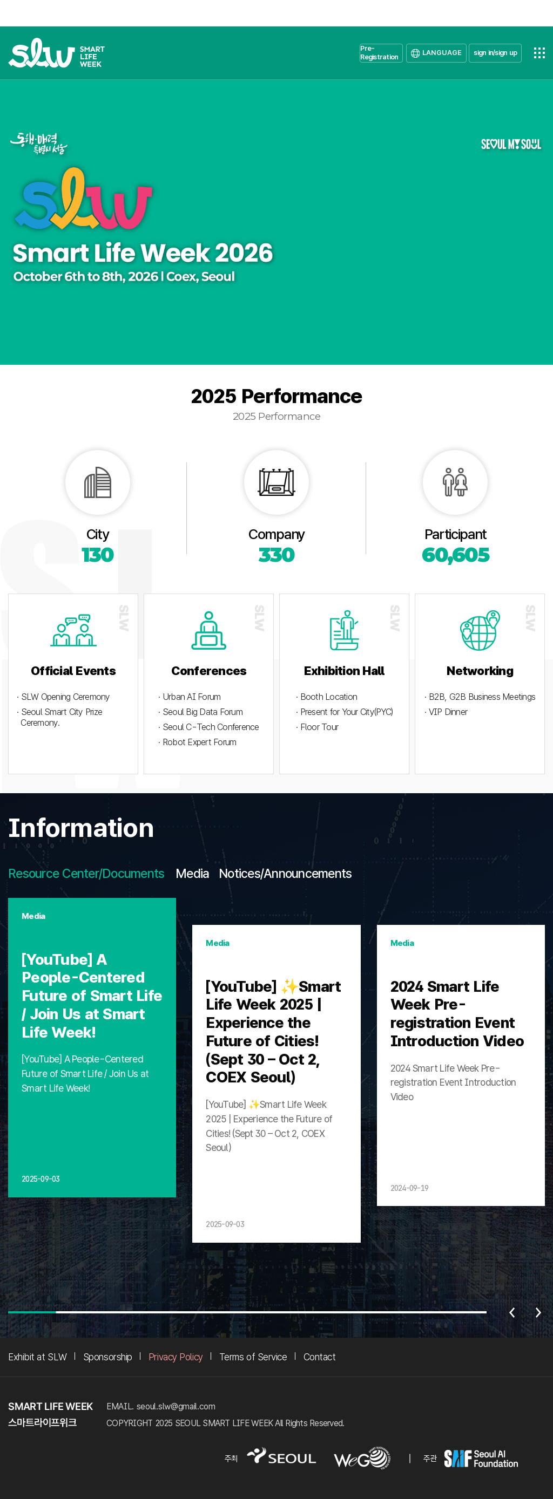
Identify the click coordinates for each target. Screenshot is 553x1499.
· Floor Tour (317, 727)
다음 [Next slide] (538, 1312)
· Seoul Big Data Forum (200, 712)
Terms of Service (253, 1356)
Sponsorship (107, 1356)
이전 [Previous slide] (511, 1312)
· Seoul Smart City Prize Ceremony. (59, 717)
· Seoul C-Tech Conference (208, 727)
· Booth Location (326, 697)
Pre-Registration (379, 52)
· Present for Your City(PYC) (344, 712)
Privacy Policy (176, 1356)
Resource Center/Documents (86, 873)
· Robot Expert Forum (197, 742)
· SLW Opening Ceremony (63, 697)
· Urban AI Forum (189, 697)
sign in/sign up (495, 53)
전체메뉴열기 (539, 52)
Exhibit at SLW (37, 1356)
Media (192, 873)
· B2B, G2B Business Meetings (479, 697)
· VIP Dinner (445, 712)
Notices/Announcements (285, 873)
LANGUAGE (442, 53)
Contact (320, 1356)
